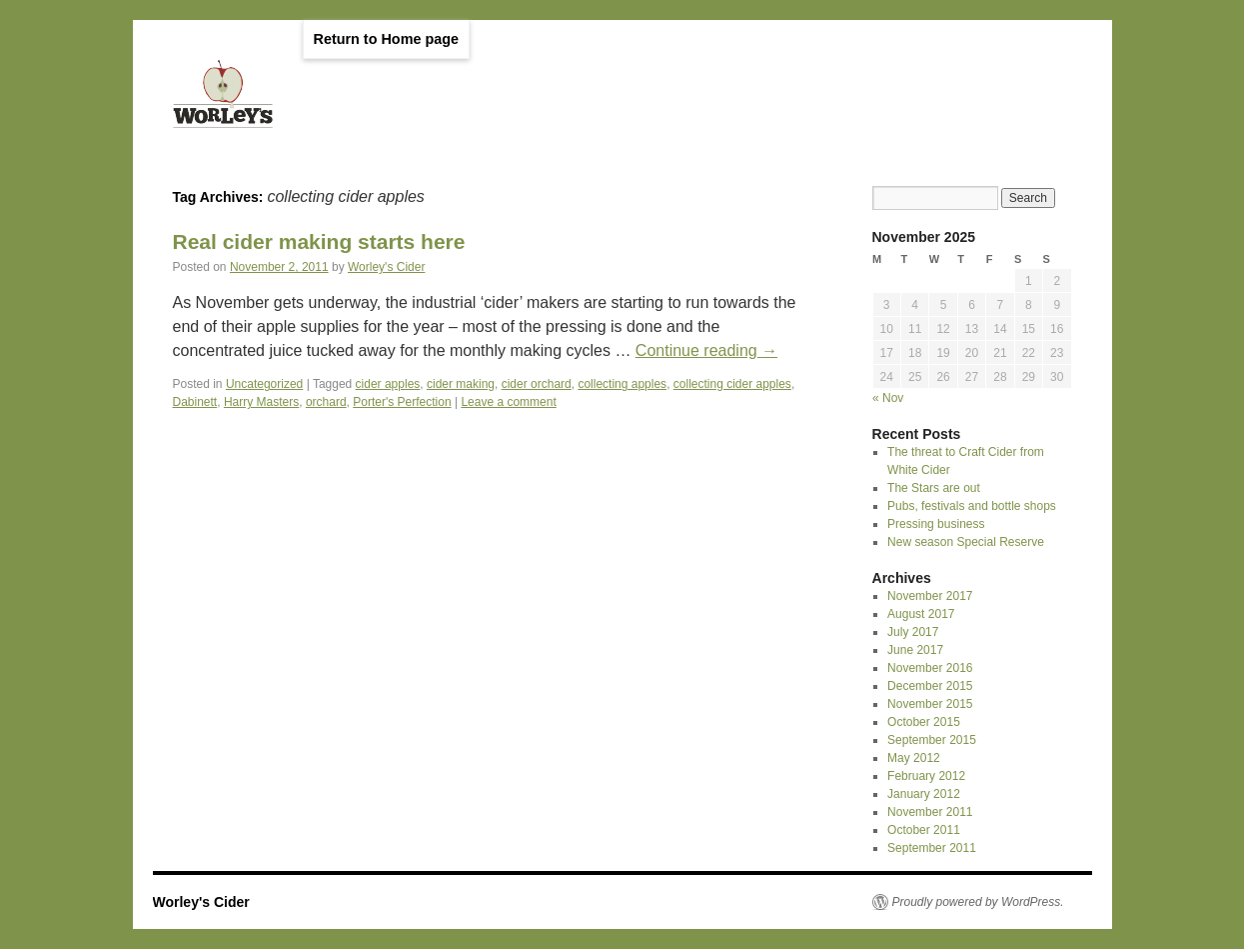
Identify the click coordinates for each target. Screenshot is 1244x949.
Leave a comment (508, 402)
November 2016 (929, 668)
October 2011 (923, 830)
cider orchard (537, 384)
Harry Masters (261, 402)
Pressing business (935, 524)
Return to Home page (387, 39)
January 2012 (923, 794)
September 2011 (931, 848)
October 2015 (923, 722)
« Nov (887, 398)
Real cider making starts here (319, 241)
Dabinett (195, 402)
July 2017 (912, 632)
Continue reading (706, 350)
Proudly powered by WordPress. (978, 902)
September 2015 (931, 740)
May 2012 (913, 758)
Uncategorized (264, 384)
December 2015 (929, 686)
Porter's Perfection (402, 402)
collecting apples (622, 384)
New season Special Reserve (965, 542)
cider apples (388, 384)
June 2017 (915, 650)
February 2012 (926, 776)
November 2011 (929, 812)
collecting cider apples (732, 384)
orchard (326, 402)
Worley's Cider (386, 267)
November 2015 (929, 704)
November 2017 (929, 596)
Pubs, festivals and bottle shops (971, 506)
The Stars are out (933, 488)
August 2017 (920, 614)
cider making (461, 384)
